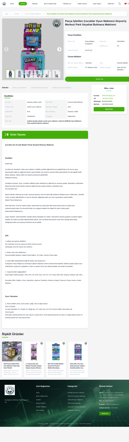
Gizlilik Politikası (41, 407)
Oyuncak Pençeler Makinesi (76, 407)
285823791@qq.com (108, 95)
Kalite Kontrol (82, 4)
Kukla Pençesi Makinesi (75, 400)
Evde (12, 4)
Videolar (34, 4)
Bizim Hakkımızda (50, 4)
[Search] (119, 4)
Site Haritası (40, 410)
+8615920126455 (107, 98)
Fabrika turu (67, 4)
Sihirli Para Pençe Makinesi (76, 396)
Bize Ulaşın (97, 4)
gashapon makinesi (74, 410)
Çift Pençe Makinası (74, 403)
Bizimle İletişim (41, 403)
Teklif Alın (111, 4)
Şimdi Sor (109, 109)
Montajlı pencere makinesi (76, 392)
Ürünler (22, 4)
